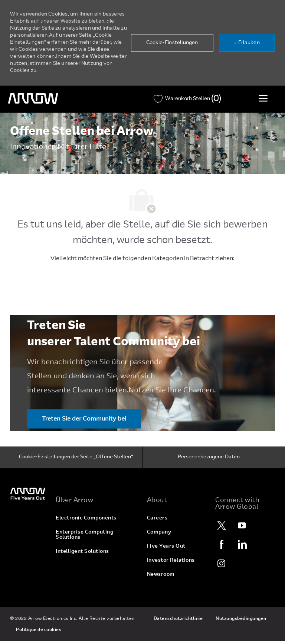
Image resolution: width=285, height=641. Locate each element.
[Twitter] (221, 525)
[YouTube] (242, 525)
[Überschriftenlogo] (33, 98)
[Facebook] (221, 544)
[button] (172, 43)
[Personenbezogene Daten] (208, 457)
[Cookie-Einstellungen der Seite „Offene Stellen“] (76, 457)
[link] (28, 493)
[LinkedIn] (242, 544)
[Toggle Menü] (263, 98)
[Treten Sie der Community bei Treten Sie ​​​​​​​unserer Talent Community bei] (84, 418)
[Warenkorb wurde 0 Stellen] (187, 99)
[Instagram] (221, 563)
